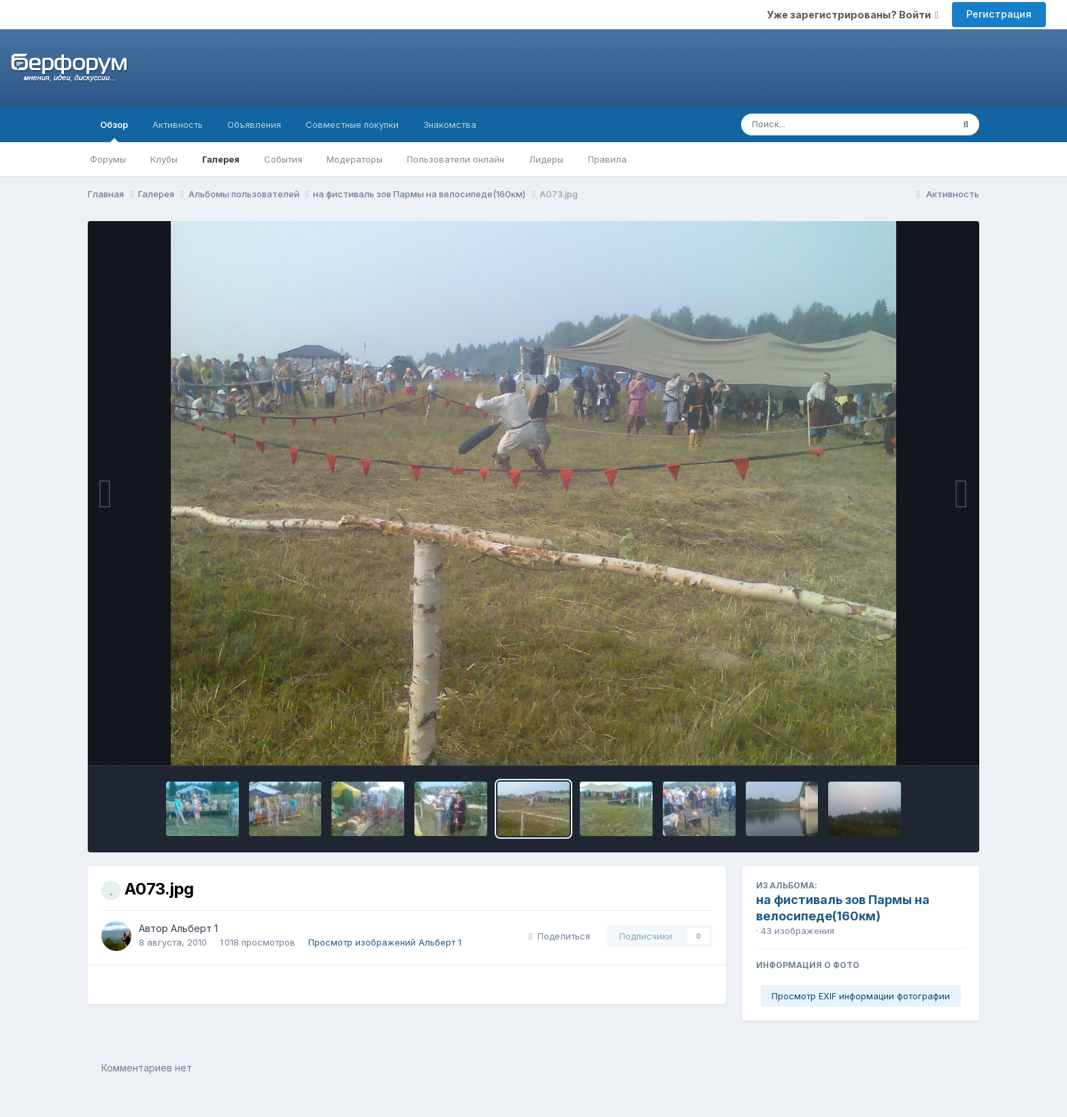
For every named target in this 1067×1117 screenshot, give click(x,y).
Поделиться (559, 936)
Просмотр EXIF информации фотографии (861, 995)
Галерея (221, 159)
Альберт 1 (194, 928)
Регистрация (999, 14)
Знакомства (449, 124)
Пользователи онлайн (455, 159)
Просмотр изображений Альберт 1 (384, 942)
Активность (177, 124)
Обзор (114, 130)
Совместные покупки (352, 124)
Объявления (254, 124)
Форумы (108, 159)
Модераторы (354, 159)
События (283, 159)
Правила (607, 159)
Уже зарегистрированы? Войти (852, 14)
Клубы (164, 159)
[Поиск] (821, 124)
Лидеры (546, 159)
